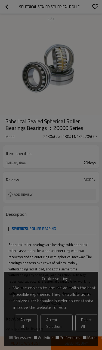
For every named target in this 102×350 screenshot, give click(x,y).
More (88, 179)
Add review (23, 194)
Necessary (20, 337)
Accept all (25, 323)
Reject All (86, 323)
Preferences (67, 337)
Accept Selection (53, 323)
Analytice (43, 337)
